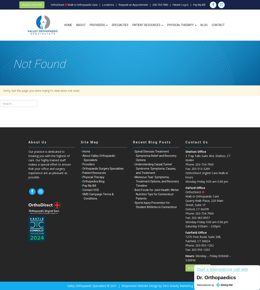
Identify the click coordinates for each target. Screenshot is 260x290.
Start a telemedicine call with (222, 269)
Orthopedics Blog (93, 181)
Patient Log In (180, 4)
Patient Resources (147, 25)
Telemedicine (204, 285)
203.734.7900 (160, 4)
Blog (204, 25)
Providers (99, 25)
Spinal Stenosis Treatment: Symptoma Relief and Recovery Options (156, 156)
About (81, 25)
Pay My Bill (199, 4)
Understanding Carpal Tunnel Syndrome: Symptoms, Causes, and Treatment (155, 168)
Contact (218, 25)
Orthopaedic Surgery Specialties (103, 168)
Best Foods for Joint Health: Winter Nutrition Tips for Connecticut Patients (157, 194)
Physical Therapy (181, 25)
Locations (108, 4)
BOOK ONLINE (32, 5)
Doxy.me (227, 285)
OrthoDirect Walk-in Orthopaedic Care (74, 4)
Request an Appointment (133, 4)
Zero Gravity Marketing (178, 286)
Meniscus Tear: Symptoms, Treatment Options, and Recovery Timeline (157, 181)
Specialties (120, 25)
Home (68, 25)
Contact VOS (90, 190)
